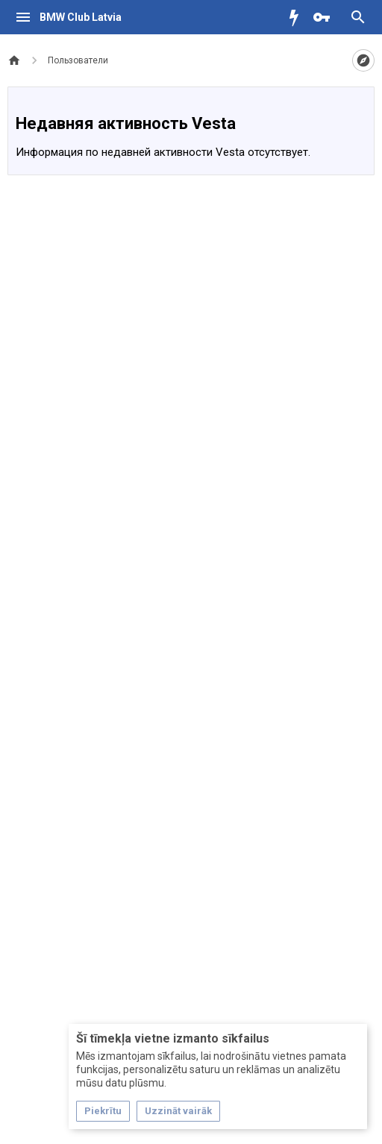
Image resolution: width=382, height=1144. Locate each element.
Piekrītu (103, 1110)
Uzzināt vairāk (178, 1110)
